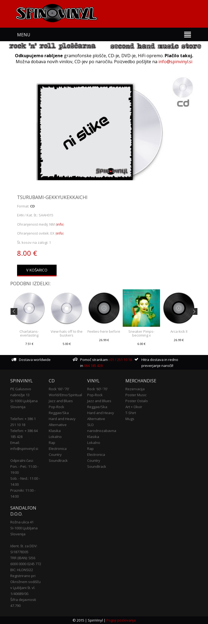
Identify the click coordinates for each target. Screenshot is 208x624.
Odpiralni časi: (22, 460)
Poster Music (136, 394)
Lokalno (55, 436)
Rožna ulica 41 (22, 522)
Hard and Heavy (62, 418)
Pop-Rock (56, 406)
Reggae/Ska (59, 412)
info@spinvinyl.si (175, 62)
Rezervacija (135, 388)
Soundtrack (58, 460)
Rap (52, 442)
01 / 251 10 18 (120, 359)
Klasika (55, 430)
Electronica (58, 448)
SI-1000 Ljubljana (24, 400)
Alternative (58, 424)
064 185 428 (93, 365)
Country (55, 454)
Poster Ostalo (136, 400)
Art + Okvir (133, 406)
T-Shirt (130, 412)
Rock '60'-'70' (59, 388)
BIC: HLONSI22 (21, 569)
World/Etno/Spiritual (65, 394)
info (60, 224)
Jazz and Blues (61, 400)
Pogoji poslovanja (121, 620)
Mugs (129, 418)
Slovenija (17, 406)
